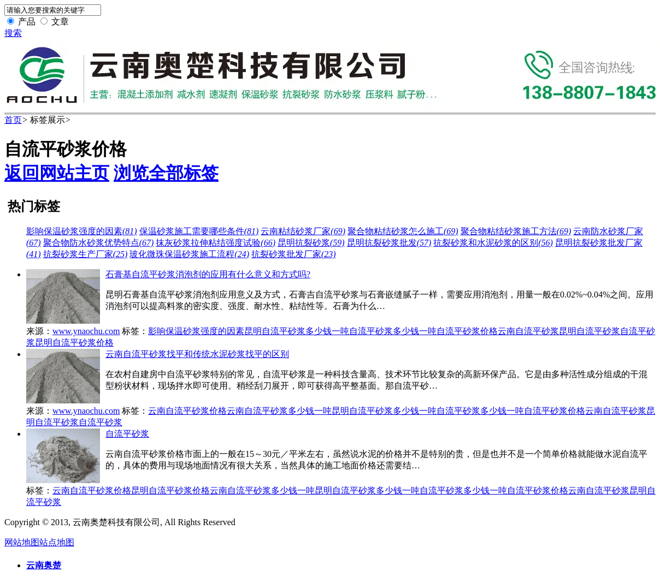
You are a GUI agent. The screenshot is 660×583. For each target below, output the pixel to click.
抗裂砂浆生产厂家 (85, 254)
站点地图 (56, 542)
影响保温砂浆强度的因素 (81, 231)
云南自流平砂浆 (528, 331)
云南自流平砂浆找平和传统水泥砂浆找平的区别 (197, 354)
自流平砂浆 (100, 422)
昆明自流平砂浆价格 (74, 342)
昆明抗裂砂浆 (311, 242)
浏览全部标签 (166, 173)
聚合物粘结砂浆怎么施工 (402, 231)
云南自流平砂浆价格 (187, 410)
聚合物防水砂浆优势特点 (98, 242)
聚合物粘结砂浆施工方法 (516, 231)
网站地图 (21, 542)
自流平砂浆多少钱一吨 (393, 331)
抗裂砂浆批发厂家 (293, 254)
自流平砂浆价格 (467, 331)
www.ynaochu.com (86, 331)
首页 (13, 119)
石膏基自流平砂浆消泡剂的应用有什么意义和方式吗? (207, 274)
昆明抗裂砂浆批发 (389, 242)
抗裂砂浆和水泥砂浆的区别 (493, 242)
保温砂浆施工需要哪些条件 (199, 231)
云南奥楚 (43, 565)
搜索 (13, 33)
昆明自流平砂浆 (589, 331)
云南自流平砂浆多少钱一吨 (279, 410)
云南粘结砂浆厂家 (303, 231)
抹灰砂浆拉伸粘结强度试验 (215, 242)
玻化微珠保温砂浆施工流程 (189, 254)
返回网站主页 (56, 173)
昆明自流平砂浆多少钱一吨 (296, 331)
